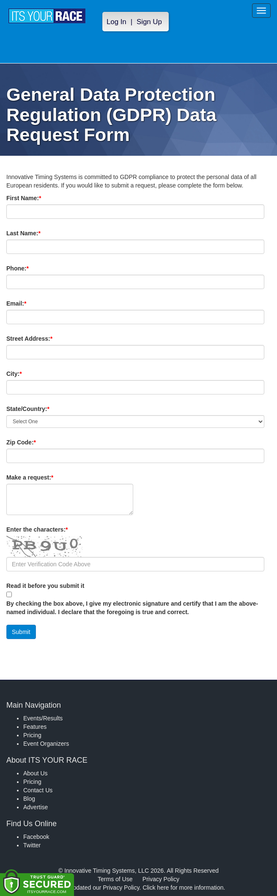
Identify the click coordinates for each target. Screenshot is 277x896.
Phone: (32, 268)
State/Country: (42, 408)
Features (35, 726)
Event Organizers (46, 743)
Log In (116, 22)
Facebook (36, 836)
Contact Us (37, 790)
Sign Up (149, 22)
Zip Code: (35, 442)
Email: (30, 303)
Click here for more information (183, 887)
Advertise (35, 807)
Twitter (32, 845)
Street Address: (43, 338)
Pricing (32, 735)
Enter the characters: (51, 529)
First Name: (38, 198)
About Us (35, 773)
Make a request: (29, 477)
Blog (29, 798)
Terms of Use (115, 879)
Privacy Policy (161, 879)
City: (28, 373)
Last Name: (37, 233)
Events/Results (43, 718)
